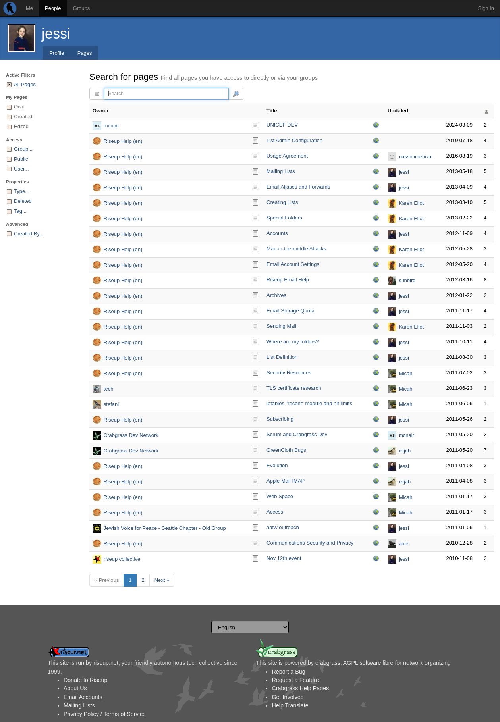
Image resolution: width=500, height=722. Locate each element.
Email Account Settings (292, 264)
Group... (23, 149)
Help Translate (290, 705)
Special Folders (284, 218)
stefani (111, 404)
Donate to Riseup (85, 680)
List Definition (281, 357)
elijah (405, 451)
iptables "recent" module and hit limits (309, 403)
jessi (56, 33)
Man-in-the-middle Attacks (296, 249)
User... (21, 169)
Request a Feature (295, 680)
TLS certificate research (293, 388)
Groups (81, 8)
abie (404, 544)
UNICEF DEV (282, 125)
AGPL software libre (368, 663)
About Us (75, 688)
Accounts (277, 233)
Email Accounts (83, 697)
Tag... (20, 211)
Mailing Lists (280, 171)
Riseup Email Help (287, 280)
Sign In (486, 8)
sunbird (407, 280)
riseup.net (105, 663)
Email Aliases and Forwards (298, 187)
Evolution (277, 465)
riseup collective (122, 559)
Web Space (279, 496)
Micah (406, 373)
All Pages (25, 84)
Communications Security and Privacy (309, 543)
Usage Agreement (287, 156)
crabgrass (327, 663)
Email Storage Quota (290, 311)
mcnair (111, 126)
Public (21, 159)
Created (23, 116)
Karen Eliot (411, 203)
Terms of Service (125, 714)
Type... (21, 191)
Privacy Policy (81, 714)
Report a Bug (288, 671)
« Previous (107, 580)
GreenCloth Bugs (286, 450)
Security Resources (288, 372)
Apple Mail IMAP (285, 481)
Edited (21, 126)
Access (274, 512)
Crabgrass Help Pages (300, 688)
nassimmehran (415, 157)
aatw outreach (282, 527)
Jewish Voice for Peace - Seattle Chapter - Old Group (165, 528)
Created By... (29, 234)
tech (109, 389)
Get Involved (287, 697)
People (53, 8)
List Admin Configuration (294, 140)
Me (29, 8)
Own (19, 107)
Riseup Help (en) (123, 141)
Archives (276, 295)
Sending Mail (281, 326)
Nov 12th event (283, 558)
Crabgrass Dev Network (131, 435)
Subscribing (279, 419)
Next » (162, 580)
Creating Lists (282, 202)
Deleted (23, 201)
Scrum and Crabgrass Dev (296, 434)
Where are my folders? (292, 342)
